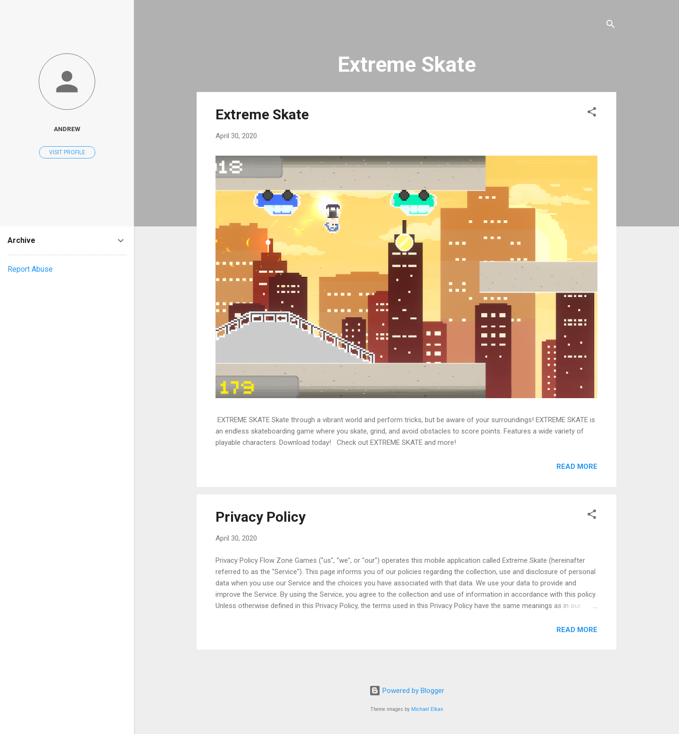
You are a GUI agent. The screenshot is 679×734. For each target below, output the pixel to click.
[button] (591, 113)
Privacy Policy (260, 517)
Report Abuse (30, 269)
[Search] (610, 25)
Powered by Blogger (406, 690)
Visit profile (67, 152)
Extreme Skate (262, 114)
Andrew (67, 129)
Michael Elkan (427, 709)
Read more (576, 466)
